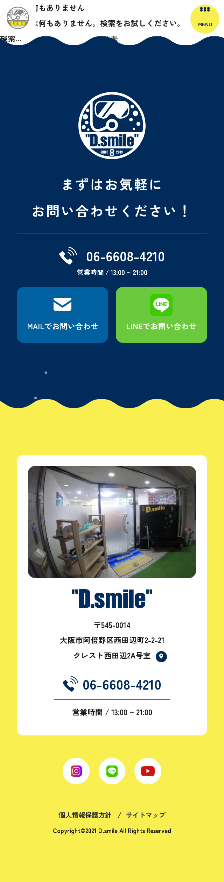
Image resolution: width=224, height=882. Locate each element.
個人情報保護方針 (85, 815)
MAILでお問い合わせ (62, 325)
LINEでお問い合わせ (161, 325)
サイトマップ (146, 815)
